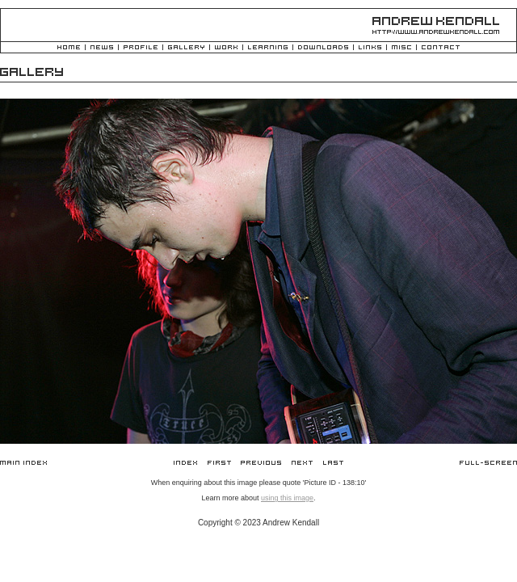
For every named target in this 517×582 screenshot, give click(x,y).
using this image (287, 498)
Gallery (186, 48)
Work (226, 48)
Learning (268, 48)
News (101, 48)
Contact (441, 48)
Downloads (323, 48)
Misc (401, 48)
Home (68, 48)
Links (370, 48)
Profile (141, 48)
